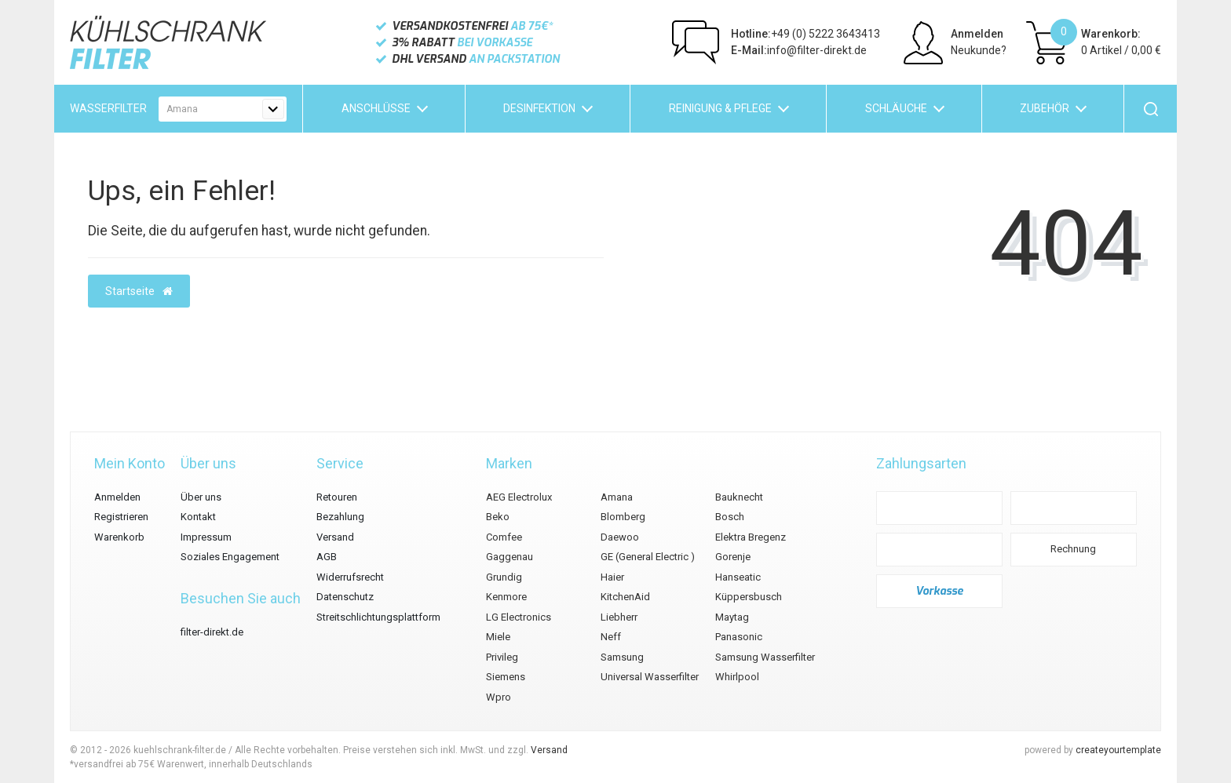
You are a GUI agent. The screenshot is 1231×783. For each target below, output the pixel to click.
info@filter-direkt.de (799, 50)
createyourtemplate (1118, 750)
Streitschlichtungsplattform (378, 617)
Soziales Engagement (230, 557)
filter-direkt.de (212, 632)
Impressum (206, 537)
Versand (335, 537)
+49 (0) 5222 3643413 (805, 33)
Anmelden (977, 33)
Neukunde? (978, 50)
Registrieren (121, 517)
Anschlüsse (376, 108)
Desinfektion (539, 108)
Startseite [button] (139, 291)
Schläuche (896, 108)
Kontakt (198, 517)
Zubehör (1044, 108)
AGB (326, 557)
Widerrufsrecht (350, 577)
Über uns (201, 497)
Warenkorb (119, 537)
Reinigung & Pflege (720, 108)
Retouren (336, 497)
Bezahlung (340, 517)
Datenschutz (345, 597)
